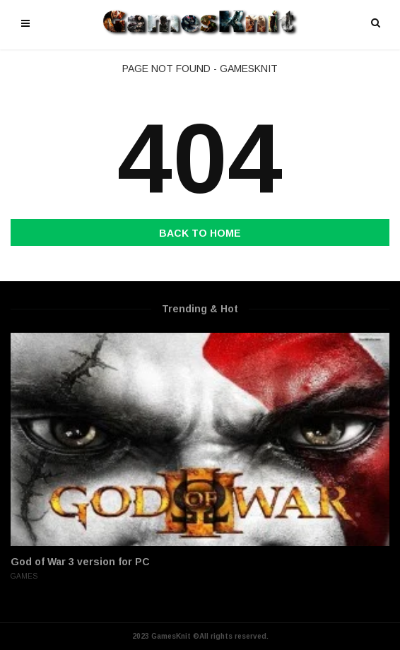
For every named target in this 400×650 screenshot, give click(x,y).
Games (24, 576)
